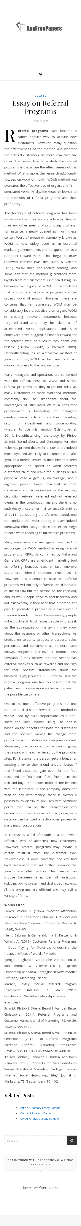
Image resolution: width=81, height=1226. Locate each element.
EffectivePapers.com (41, 1187)
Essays (40, 95)
